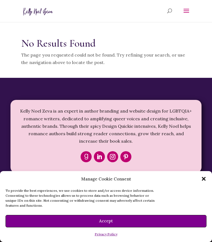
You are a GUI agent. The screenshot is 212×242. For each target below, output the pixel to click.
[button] (203, 179)
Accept (106, 221)
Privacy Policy (106, 234)
